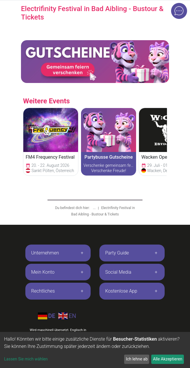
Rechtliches (43, 291)
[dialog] (95, 350)
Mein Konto (42, 272)
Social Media (118, 272)
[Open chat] (179, 11)
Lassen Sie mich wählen (26, 359)
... (94, 208)
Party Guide (117, 253)
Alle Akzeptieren (167, 359)
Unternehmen (45, 253)
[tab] (58, 253)
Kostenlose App (121, 291)
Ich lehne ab (137, 359)
